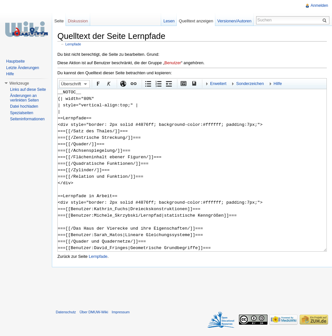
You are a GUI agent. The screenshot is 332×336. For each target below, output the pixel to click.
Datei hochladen (24, 106)
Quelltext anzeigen (196, 20)
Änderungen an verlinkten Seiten (24, 97)
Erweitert (218, 83)
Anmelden (319, 5)
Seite (59, 20)
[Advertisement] (192, 287)
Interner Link (133, 83)
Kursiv (108, 83)
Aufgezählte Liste (148, 83)
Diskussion (78, 20)
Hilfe (278, 83)
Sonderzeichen (250, 83)
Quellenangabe (193, 83)
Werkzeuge (19, 83)
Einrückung (168, 83)
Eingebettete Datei (183, 83)
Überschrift (71, 83)
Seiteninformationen (27, 119)
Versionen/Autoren (234, 20)
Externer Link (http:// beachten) (123, 83)
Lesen (169, 20)
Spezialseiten (21, 113)
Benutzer (172, 62)
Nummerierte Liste (158, 83)
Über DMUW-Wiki (93, 312)
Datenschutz (66, 312)
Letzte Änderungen (22, 68)
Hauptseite (15, 61)
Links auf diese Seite (28, 89)
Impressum (121, 312)
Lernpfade (73, 44)
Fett (98, 83)
